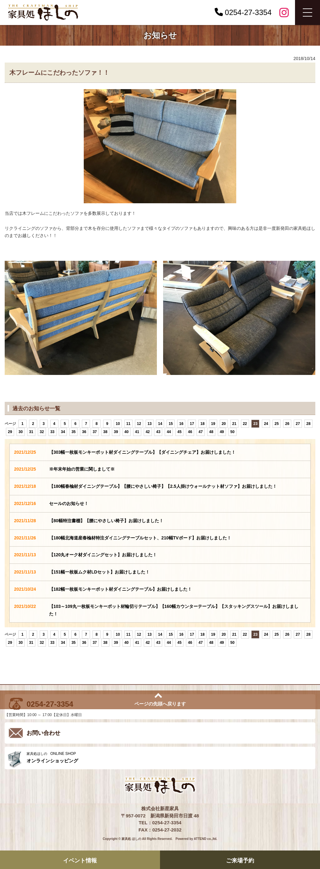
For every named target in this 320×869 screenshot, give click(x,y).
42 (148, 432)
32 (42, 432)
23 (255, 424)
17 (192, 424)
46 (190, 432)
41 (137, 432)
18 (202, 424)
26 (287, 424)
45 (180, 432)
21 (234, 424)
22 (245, 424)
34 (63, 432)
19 (213, 424)
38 (105, 432)
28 (308, 424)
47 (200, 432)
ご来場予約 (240, 860)
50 (232, 432)
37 (94, 432)
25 (277, 424)
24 (266, 424)
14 (160, 424)
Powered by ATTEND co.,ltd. (196, 839)
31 (31, 432)
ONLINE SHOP (169, 757)
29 (10, 432)
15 (171, 424)
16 (181, 424)
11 (128, 424)
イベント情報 (80, 860)
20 (224, 424)
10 (118, 424)
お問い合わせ (43, 733)
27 (298, 424)
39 (116, 432)
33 (52, 432)
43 (158, 432)
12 (139, 424)
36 (84, 432)
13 (150, 424)
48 (211, 432)
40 (126, 432)
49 (222, 432)
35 (74, 432)
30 (20, 432)
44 (169, 432)
